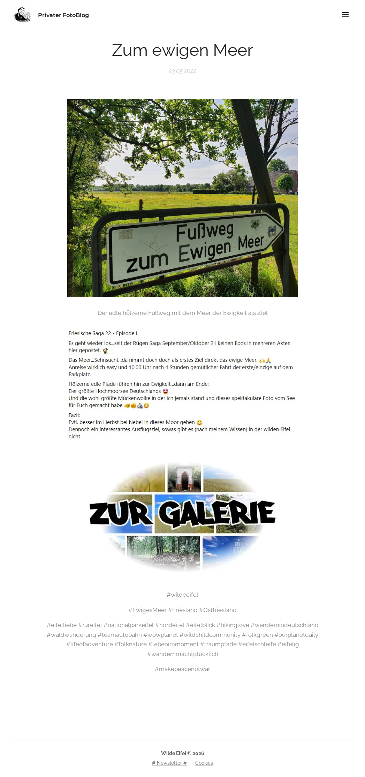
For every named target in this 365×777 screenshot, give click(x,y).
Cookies (204, 763)
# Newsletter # (169, 763)
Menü (345, 14)
